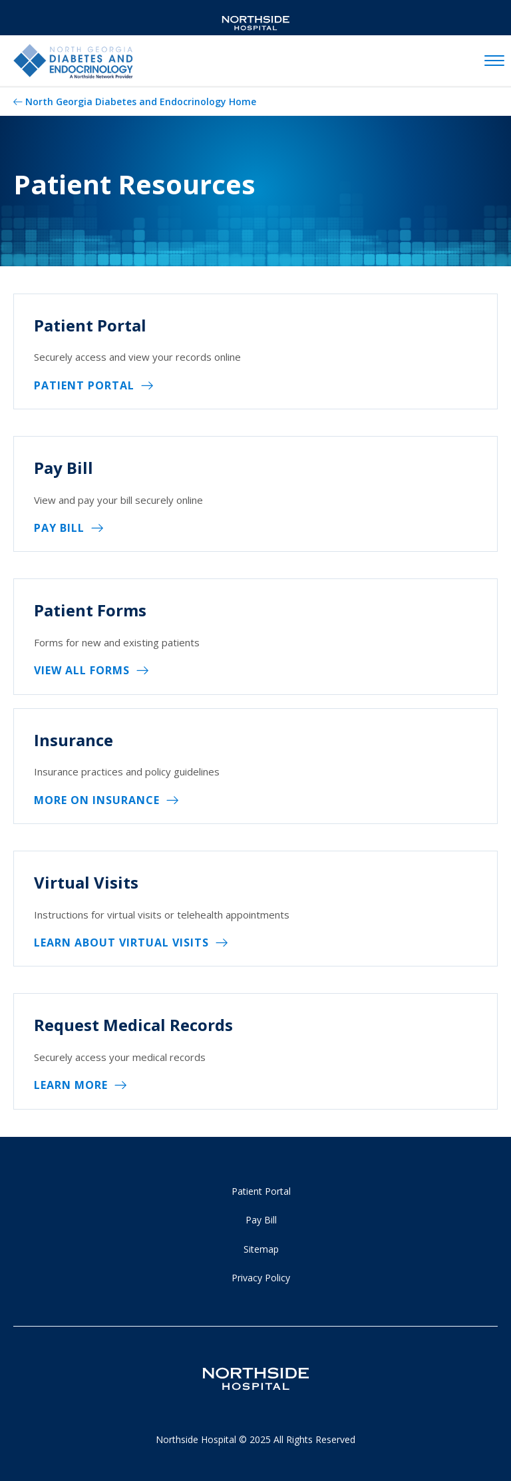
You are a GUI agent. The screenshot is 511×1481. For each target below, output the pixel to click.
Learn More (71, 1085)
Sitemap (261, 1249)
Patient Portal (84, 385)
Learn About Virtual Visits (121, 942)
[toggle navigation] (494, 61)
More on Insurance (97, 800)
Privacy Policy (261, 1277)
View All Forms (82, 670)
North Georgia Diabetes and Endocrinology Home (140, 101)
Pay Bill (59, 528)
